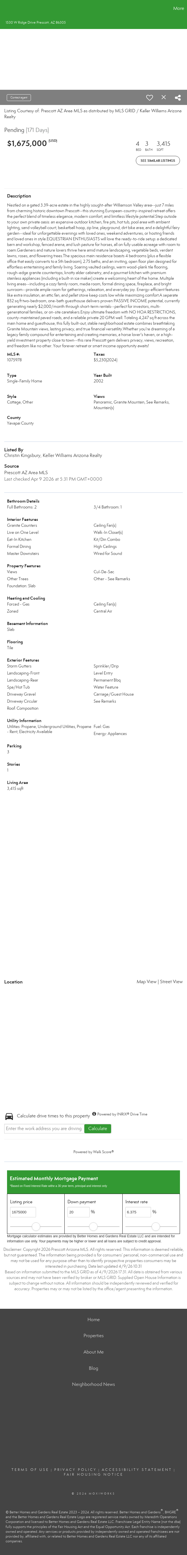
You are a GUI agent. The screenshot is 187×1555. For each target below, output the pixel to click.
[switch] (150, 97)
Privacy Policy (75, 1469)
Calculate (97, 1128)
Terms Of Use (30, 1469)
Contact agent (18, 97)
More (178, 8)
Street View (171, 982)
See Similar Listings (158, 160)
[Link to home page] (7, 8)
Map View (147, 982)
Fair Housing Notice (93, 1474)
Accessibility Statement (137, 1469)
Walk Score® (103, 1152)
